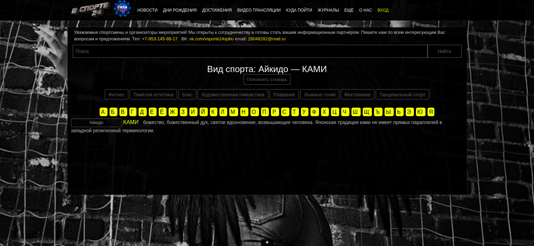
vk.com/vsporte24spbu (211, 38)
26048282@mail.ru (267, 38)
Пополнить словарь (267, 79)
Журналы (328, 10)
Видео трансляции (259, 10)
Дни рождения (180, 10)
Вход (382, 10)
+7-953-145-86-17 (159, 38)
